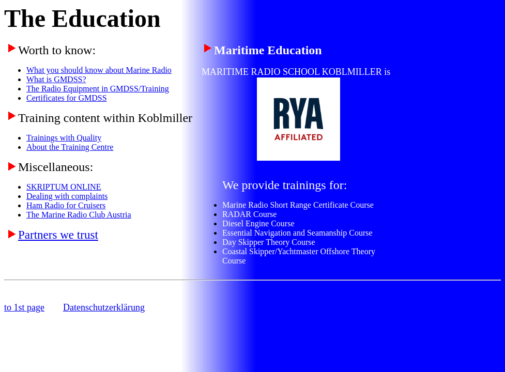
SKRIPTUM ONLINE (63, 186)
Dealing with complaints (67, 196)
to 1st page (24, 307)
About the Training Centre (69, 147)
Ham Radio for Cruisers (65, 205)
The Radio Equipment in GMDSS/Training (97, 88)
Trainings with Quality (63, 137)
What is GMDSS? (56, 79)
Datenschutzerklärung (104, 307)
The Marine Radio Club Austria (78, 214)
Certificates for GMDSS (66, 98)
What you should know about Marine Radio (99, 70)
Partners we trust (58, 234)
